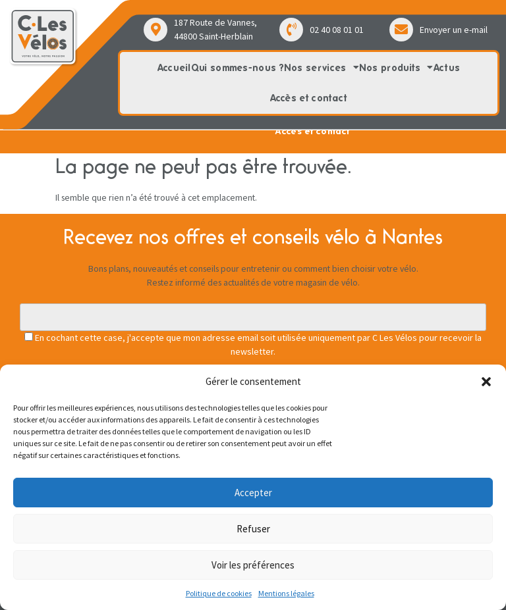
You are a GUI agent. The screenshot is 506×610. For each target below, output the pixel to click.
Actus (447, 68)
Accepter (253, 492)
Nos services (321, 68)
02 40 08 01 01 (337, 30)
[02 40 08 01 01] (291, 29)
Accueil (174, 68)
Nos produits (396, 68)
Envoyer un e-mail (454, 30)
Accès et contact (309, 98)
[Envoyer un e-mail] (401, 29)
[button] (486, 381)
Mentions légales (286, 593)
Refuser (253, 528)
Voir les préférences (253, 565)
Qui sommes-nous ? (237, 68)
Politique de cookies (219, 593)
